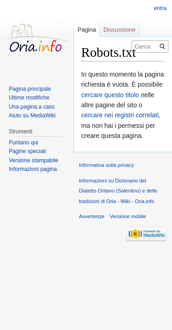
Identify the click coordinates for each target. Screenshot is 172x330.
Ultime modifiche (29, 97)
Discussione (119, 29)
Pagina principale (30, 89)
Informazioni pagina (33, 169)
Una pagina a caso (32, 107)
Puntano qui (23, 142)
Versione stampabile (33, 160)
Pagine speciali (27, 151)
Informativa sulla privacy (106, 165)
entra (160, 8)
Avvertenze (92, 216)
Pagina (87, 29)
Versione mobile (128, 216)
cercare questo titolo (110, 95)
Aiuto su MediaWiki (32, 115)
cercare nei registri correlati (120, 115)
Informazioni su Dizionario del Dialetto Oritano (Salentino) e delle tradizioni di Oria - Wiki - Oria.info (118, 191)
